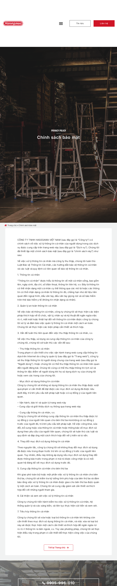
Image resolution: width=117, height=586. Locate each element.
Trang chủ (12, 225)
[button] (61, 23)
